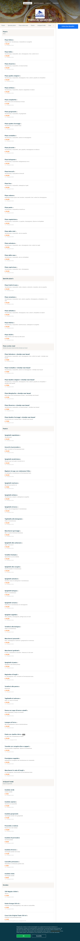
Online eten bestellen (68, 26)
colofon (55, 3)
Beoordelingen (39, 3)
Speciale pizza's (12, 25)
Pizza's (3, 25)
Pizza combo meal (23, 25)
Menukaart (27, 3)
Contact (48, 3)
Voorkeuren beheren (55, 931)
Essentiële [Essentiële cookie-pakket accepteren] (39, 936)
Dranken (50, 25)
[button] (53, 25)
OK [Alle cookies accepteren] (23, 936)
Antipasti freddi (41, 25)
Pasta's (33, 25)
